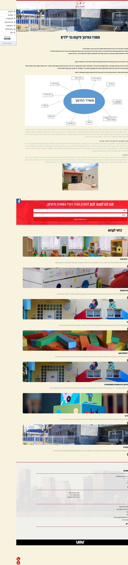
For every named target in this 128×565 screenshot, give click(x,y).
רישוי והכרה (116, 497)
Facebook (116, 529)
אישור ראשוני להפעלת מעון (57, 497)
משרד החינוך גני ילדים (58, 495)
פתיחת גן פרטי (116, 495)
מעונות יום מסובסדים (115, 483)
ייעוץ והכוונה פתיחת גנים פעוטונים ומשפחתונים (109, 476)
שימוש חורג (116, 493)
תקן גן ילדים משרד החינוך (57, 493)
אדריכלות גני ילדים (115, 481)
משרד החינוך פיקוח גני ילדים (113, 478)
